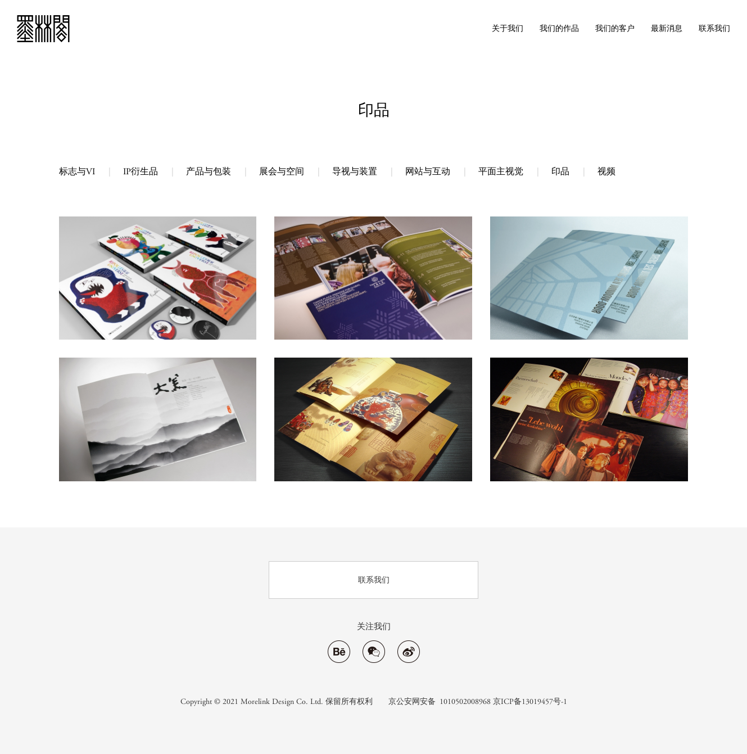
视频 (606, 171)
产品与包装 (208, 171)
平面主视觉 (500, 171)
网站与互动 (427, 171)
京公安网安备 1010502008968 (439, 701)
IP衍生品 (140, 171)
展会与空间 (281, 171)
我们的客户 (615, 28)
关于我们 (507, 28)
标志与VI (77, 171)
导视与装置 (354, 171)
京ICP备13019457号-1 (530, 701)
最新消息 (666, 28)
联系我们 (714, 28)
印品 (560, 171)
